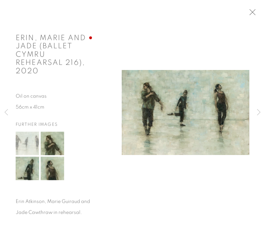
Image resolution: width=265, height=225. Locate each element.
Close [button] (251, 14)
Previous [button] (6, 112)
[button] (27, 144)
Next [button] (258, 112)
